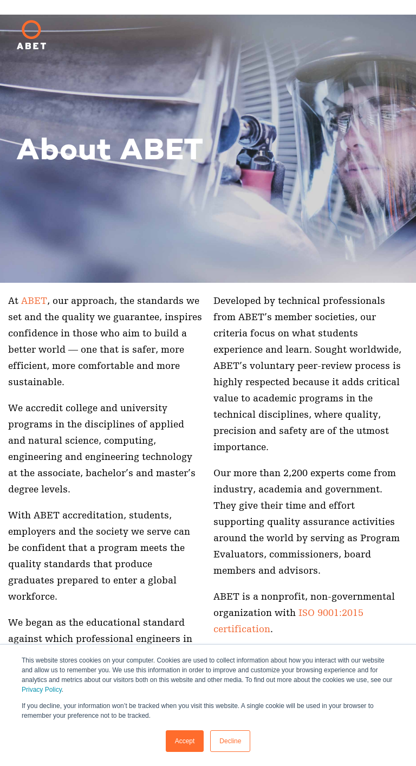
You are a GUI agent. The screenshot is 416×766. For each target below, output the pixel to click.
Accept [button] (185, 741)
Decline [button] (230, 741)
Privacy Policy (42, 689)
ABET (34, 300)
